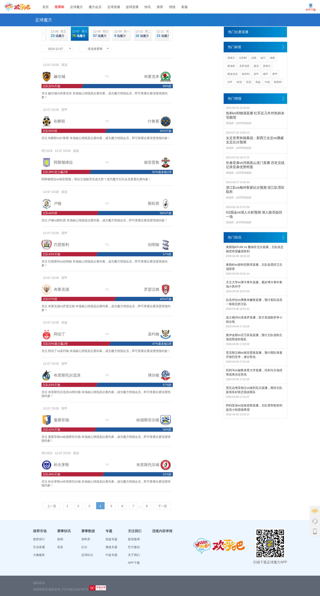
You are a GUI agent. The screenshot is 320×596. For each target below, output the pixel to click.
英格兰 (231, 57)
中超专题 (111, 555)
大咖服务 (39, 555)
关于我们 (134, 555)
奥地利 (231, 65)
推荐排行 (39, 539)
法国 (253, 57)
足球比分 (87, 555)
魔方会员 (95, 7)
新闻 (60, 539)
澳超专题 (111, 547)
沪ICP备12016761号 (74, 589)
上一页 (51, 506)
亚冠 (248, 82)
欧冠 (239, 82)
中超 (267, 82)
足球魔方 (76, 7)
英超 (257, 82)
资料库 (85, 539)
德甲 (265, 74)
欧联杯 (278, 82)
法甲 (230, 82)
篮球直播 (132, 7)
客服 (184, 7)
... (140, 506)
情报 (172, 7)
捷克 (256, 65)
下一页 (162, 506)
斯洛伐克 (232, 74)
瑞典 (272, 57)
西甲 (274, 74)
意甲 (256, 74)
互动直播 (39, 547)
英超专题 (111, 539)
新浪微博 (134, 539)
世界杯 (59, 7)
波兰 (263, 57)
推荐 (160, 7)
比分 (84, 547)
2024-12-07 (55, 48)
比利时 (243, 57)
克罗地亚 (244, 65)
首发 (60, 547)
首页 (45, 7)
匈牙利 (245, 74)
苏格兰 (267, 65)
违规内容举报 (162, 531)
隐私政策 (39, 583)
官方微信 (134, 547)
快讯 (147, 7)
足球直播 (113, 7)
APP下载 (134, 562)
